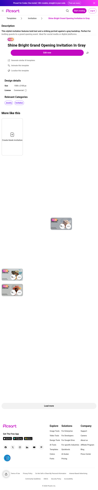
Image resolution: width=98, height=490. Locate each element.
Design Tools (55, 440)
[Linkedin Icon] (27, 447)
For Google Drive (68, 440)
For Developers (68, 436)
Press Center (86, 454)
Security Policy (56, 479)
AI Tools (53, 445)
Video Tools (54, 436)
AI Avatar (65, 454)
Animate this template (20, 65)
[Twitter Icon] (12, 447)
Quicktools (66, 449)
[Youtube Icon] (34, 447)
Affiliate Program (87, 445)
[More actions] (68, 226)
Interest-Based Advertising (78, 473)
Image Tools (55, 431)
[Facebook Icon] (5, 447)
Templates (54, 449)
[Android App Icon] (18, 439)
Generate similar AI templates (23, 60)
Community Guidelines (33, 479)
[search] (67, 11)
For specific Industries (70, 445)
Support (84, 431)
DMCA (46, 479)
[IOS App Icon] (7, 439)
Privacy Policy (27, 473)
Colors (52, 454)
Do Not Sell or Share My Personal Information (50, 473)
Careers (84, 436)
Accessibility (68, 479)
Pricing (64, 459)
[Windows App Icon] (28, 439)
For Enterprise (67, 431)
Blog (82, 449)
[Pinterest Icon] (41, 447)
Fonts (52, 459)
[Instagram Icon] (19, 447)
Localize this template (20, 71)
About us (84, 440)
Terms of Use (15, 473)
